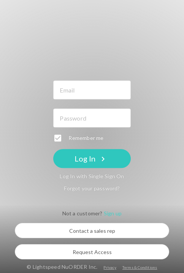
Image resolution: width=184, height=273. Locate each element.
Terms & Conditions (139, 267)
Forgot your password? (92, 188)
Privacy (109, 267)
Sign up (113, 213)
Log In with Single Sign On (92, 176)
